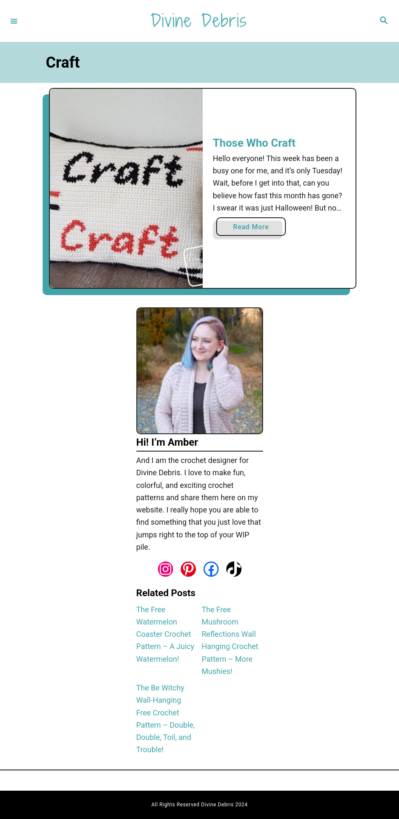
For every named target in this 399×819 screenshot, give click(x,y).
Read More (254, 228)
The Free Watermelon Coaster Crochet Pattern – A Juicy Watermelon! (165, 634)
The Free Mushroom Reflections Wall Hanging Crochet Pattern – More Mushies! (230, 640)
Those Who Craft (254, 143)
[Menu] (14, 20)
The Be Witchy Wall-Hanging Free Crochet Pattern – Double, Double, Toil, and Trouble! (165, 718)
